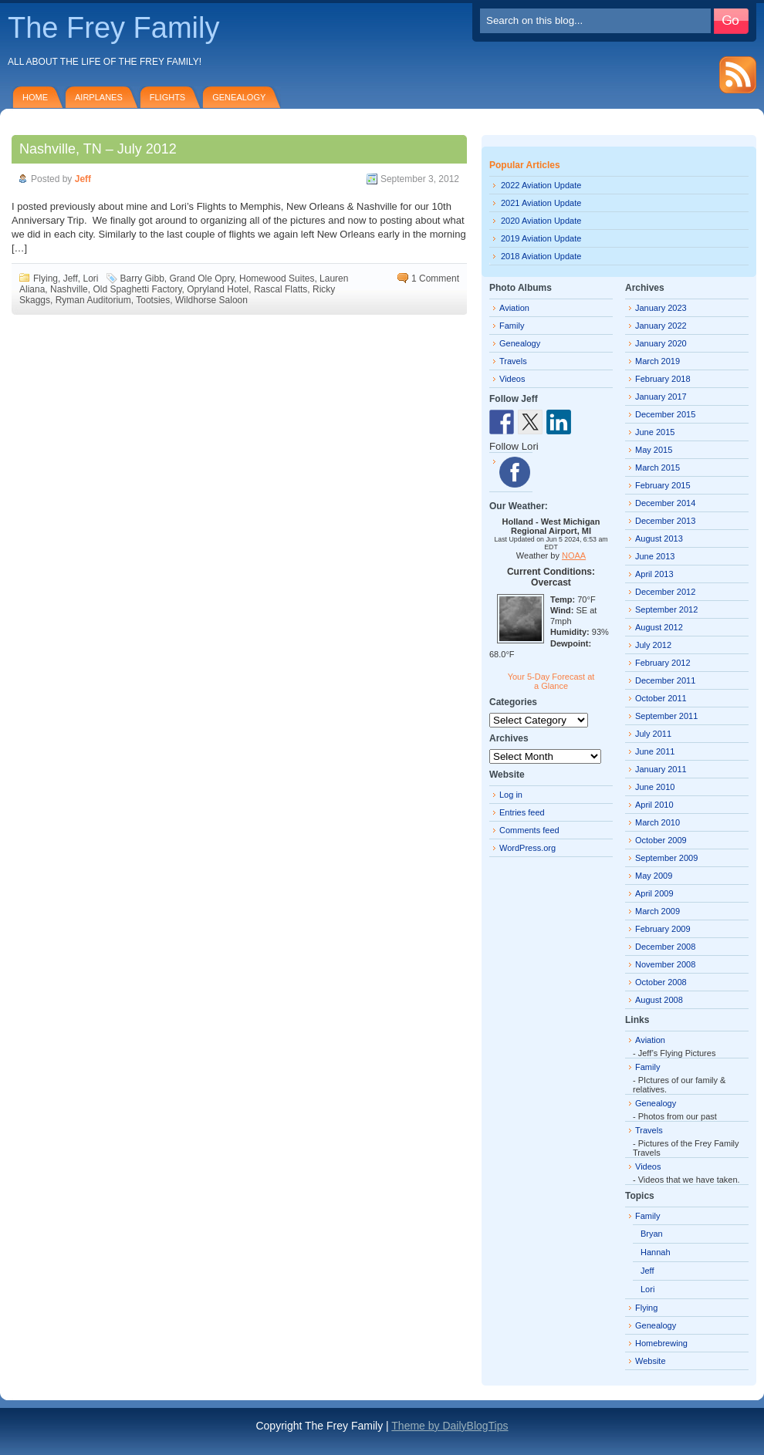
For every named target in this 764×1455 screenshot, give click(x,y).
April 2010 (654, 804)
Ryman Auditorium (93, 300)
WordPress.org (527, 847)
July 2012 (653, 645)
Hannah (656, 1252)
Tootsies (153, 300)
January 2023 (661, 307)
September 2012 (666, 609)
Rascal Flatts (280, 289)
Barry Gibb (142, 278)
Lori (90, 278)
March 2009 (657, 911)
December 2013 (665, 520)
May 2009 (653, 875)
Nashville (69, 289)
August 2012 (659, 627)
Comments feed (529, 830)
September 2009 (666, 858)
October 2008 (661, 982)
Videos (512, 378)
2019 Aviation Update (541, 238)
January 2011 (661, 769)
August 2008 (659, 999)
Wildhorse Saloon (211, 300)
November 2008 (665, 964)
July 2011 (653, 733)
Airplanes (99, 97)
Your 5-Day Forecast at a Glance (551, 681)
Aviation (514, 307)
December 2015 (665, 414)
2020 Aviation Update (541, 220)
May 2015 (653, 449)
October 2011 (661, 698)
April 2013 (654, 574)
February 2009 (663, 928)
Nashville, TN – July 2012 (98, 149)
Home (35, 97)
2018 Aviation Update (541, 256)
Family (511, 325)
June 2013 (654, 556)
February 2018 (663, 378)
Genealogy (238, 97)
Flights (167, 97)
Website (650, 1361)
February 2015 (663, 485)
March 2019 (657, 361)
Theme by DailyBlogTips (449, 1426)
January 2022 (661, 325)
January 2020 (661, 343)
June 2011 (654, 751)
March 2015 (657, 467)
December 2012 (665, 591)
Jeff (83, 179)
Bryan (652, 1233)
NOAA (574, 555)
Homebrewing (661, 1343)
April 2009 (654, 893)
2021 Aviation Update (541, 203)
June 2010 (654, 787)
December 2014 (665, 503)
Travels (513, 361)
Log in (510, 794)
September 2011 (666, 716)
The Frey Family (113, 28)
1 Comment (435, 278)
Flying (45, 278)
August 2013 (659, 538)
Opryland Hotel (217, 289)
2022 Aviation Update (541, 185)
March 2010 (657, 822)
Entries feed (522, 812)
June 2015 (654, 432)
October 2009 (661, 840)
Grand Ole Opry (202, 278)
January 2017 (661, 396)
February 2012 (663, 662)
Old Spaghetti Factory (137, 289)
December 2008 (665, 946)
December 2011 (665, 680)
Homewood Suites (276, 278)
